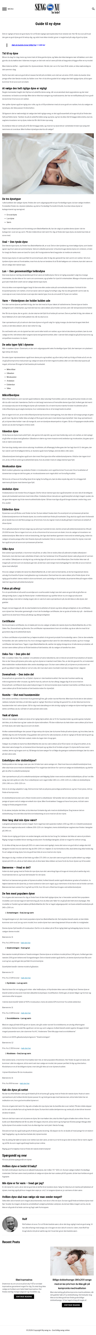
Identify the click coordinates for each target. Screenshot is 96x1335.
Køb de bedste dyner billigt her (24, 45)
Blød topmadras (24, 1279)
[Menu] (4, 9)
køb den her (26, 943)
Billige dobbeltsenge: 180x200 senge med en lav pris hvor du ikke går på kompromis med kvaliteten (72, 1284)
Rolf (24, 1219)
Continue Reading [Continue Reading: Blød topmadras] (24, 1296)
